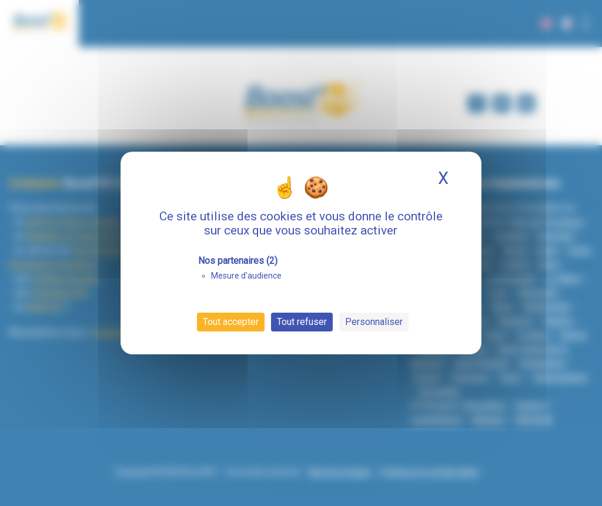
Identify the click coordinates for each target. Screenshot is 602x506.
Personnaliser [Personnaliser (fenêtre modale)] (374, 321)
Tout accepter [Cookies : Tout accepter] (231, 321)
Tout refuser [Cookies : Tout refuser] (302, 321)
